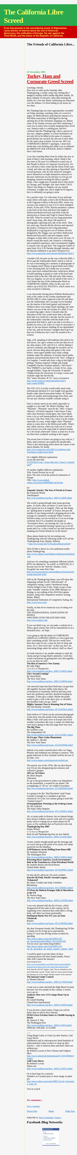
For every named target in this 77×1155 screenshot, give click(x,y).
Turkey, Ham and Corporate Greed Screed (50, 78)
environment (47, 1140)
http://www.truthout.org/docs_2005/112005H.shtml (50, 681)
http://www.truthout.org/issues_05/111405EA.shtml (50, 811)
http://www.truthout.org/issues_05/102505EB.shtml (50, 745)
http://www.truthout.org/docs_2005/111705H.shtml (49, 982)
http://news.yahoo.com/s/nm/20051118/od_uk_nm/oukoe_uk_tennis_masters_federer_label (50, 947)
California (46, 1138)
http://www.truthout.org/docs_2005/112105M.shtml (50, 900)
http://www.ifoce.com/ (37, 602)
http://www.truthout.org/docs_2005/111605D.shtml (49, 1005)
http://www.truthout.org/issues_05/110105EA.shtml (50, 709)
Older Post (70, 1111)
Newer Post (32, 1111)
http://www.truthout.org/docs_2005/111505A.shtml (49, 1068)
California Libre (48, 1133)
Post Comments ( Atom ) (50, 1117)
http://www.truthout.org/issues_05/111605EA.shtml (50, 887)
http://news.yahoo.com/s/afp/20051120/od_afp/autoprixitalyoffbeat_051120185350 (46, 939)
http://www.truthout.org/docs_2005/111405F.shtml (49, 498)
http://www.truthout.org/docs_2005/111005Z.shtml (49, 857)
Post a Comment (33, 1106)
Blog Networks (48, 1129)
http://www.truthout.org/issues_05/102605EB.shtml (50, 788)
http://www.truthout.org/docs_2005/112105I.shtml (49, 837)
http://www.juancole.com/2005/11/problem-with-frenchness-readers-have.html (49, 450)
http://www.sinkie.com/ (37, 620)
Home (51, 1111)
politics (53, 1138)
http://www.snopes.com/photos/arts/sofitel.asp (47, 760)
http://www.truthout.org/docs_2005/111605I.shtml (49, 1025)
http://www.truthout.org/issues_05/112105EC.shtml (50, 735)
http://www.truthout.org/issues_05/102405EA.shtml (50, 870)
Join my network (51, 1143)
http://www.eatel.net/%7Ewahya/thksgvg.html (49, 544)
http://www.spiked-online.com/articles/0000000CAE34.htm (45, 481)
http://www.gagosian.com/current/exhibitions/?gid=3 (50, 253)
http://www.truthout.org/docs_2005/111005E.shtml (49, 671)
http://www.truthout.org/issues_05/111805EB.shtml (50, 923)
